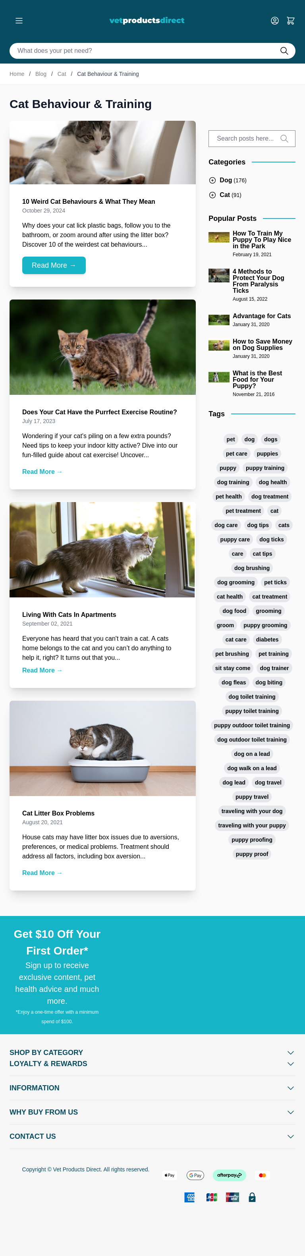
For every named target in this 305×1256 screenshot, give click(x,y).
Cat (62, 74)
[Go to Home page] (148, 21)
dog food (234, 611)
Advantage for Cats (262, 316)
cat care (236, 639)
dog (250, 439)
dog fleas (234, 682)
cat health (230, 596)
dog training (233, 482)
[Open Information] (152, 1088)
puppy (228, 468)
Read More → (54, 265)
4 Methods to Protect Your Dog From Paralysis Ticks (258, 281)
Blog (40, 74)
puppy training (265, 468)
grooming (269, 611)
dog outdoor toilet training (252, 739)
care (237, 554)
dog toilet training (252, 697)
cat (274, 511)
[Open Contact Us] (152, 1136)
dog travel (268, 782)
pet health (229, 496)
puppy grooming (265, 625)
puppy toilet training (252, 711)
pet (231, 439)
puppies (267, 453)
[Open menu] (19, 20)
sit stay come (233, 668)
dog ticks (271, 539)
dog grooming (236, 582)
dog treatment (269, 496)
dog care (225, 525)
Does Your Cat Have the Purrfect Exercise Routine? (99, 412)
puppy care (235, 539)
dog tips (258, 525)
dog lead (233, 782)
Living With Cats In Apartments (69, 614)
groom (225, 625)
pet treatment (243, 511)
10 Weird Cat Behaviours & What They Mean (88, 201)
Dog (226, 180)
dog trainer (274, 668)
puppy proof (252, 854)
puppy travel (252, 797)
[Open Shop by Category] (152, 1052)
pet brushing (232, 654)
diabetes (267, 639)
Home (17, 74)
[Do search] (287, 51)
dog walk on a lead (251, 768)
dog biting (269, 682)
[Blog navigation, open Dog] (227, 180)
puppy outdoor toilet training (252, 725)
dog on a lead (252, 754)
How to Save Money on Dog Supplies (262, 344)
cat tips (262, 554)
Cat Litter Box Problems (58, 813)
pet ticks (275, 582)
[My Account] (278, 20)
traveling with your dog (252, 811)
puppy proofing (252, 840)
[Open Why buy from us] (152, 1112)
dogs (270, 439)
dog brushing (252, 568)
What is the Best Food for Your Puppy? (257, 379)
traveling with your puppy (252, 825)
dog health (273, 482)
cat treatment (269, 596)
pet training (274, 654)
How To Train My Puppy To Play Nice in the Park (262, 239)
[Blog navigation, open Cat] (224, 195)
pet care (236, 453)
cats (284, 525)
